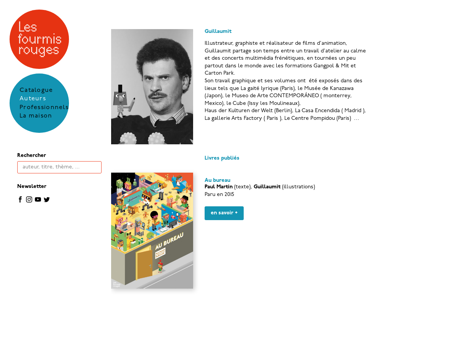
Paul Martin (219, 187)
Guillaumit (267, 187)
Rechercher (31, 155)
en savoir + (224, 213)
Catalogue (36, 90)
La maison (36, 116)
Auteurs (33, 99)
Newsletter (31, 186)
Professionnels (44, 108)
